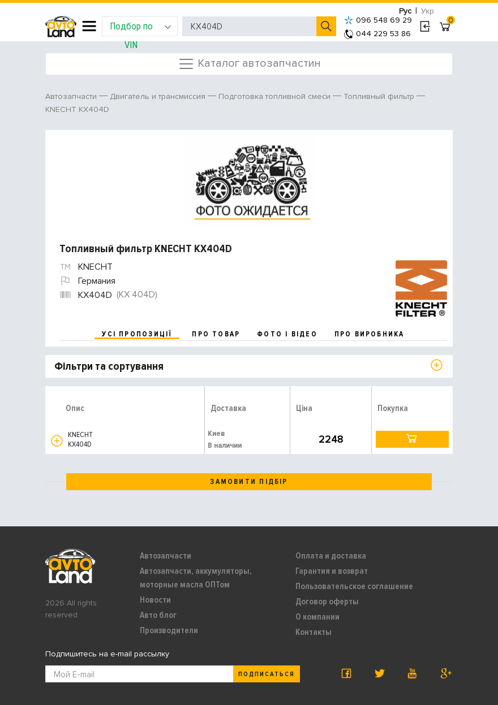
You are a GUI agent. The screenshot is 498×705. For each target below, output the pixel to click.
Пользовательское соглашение (354, 586)
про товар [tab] (216, 334)
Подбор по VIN (140, 28)
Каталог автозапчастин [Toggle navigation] (249, 63)
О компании (317, 617)
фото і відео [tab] (287, 334)
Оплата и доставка (330, 556)
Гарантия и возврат (331, 571)
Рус (405, 11)
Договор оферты (327, 601)
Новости (155, 600)
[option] (250, 181)
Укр (427, 11)
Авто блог (158, 615)
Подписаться (266, 674)
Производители (169, 630)
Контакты (313, 632)
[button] (57, 441)
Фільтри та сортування (109, 366)
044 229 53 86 (377, 33)
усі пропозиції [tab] (137, 334)
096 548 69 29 (378, 20)
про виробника (369, 334)
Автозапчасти (165, 556)
